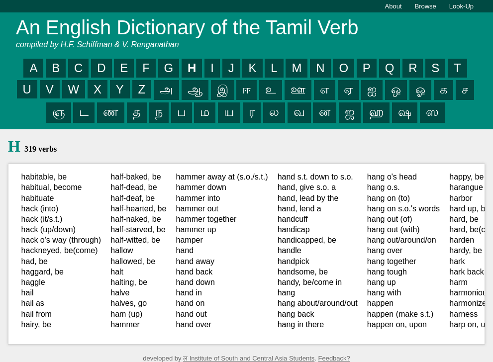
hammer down (201, 187)
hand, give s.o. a (307, 187)
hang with (384, 292)
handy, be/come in (310, 282)
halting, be (128, 282)
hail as (32, 303)
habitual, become (51, 187)
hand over (193, 324)
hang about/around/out (318, 303)
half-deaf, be (132, 198)
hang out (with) (393, 229)
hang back (296, 314)
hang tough (387, 272)
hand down (195, 282)
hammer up (196, 229)
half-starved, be (137, 229)
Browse (425, 6)
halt (116, 272)
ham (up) (126, 314)
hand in (189, 292)
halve (119, 292)
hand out (191, 314)
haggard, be (42, 272)
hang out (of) (389, 219)
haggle (33, 282)
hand (185, 250)
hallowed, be (132, 261)
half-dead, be (133, 187)
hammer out (197, 208)
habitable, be (44, 177)
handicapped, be (307, 240)
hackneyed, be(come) (59, 250)
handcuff (293, 219)
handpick (293, 261)
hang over (384, 250)
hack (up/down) (48, 229)
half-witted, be (135, 240)
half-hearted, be (138, 208)
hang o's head (392, 177)
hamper (189, 240)
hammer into (198, 198)
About (393, 6)
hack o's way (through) (61, 240)
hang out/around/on (401, 240)
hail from (36, 314)
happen (380, 303)
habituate (37, 198)
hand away (195, 261)
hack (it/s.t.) (42, 219)
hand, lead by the (308, 198)
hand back (194, 272)
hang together (391, 261)
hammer (125, 324)
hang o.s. (383, 187)
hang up (381, 282)
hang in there (301, 324)
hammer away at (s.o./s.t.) (222, 177)
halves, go (128, 303)
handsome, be (303, 272)
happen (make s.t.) (400, 314)
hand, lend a (299, 208)
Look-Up (461, 6)
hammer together (206, 219)
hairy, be (36, 324)
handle (289, 250)
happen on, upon (397, 324)
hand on (190, 303)
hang (287, 292)
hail (27, 292)
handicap (294, 229)
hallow (121, 250)
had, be (34, 261)
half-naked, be (135, 219)
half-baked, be (135, 177)
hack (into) (40, 208)
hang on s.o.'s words (403, 208)
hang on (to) (388, 198)
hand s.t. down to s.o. (315, 177)
